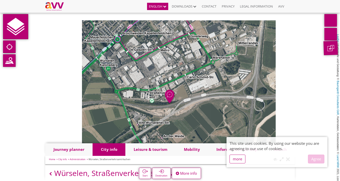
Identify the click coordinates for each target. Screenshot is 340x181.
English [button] (157, 6)
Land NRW (337, 161)
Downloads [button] (184, 6)
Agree (316, 158)
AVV (281, 6)
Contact (209, 6)
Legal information (256, 6)
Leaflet (337, 38)
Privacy (228, 6)
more (237, 158)
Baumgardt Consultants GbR (337, 98)
